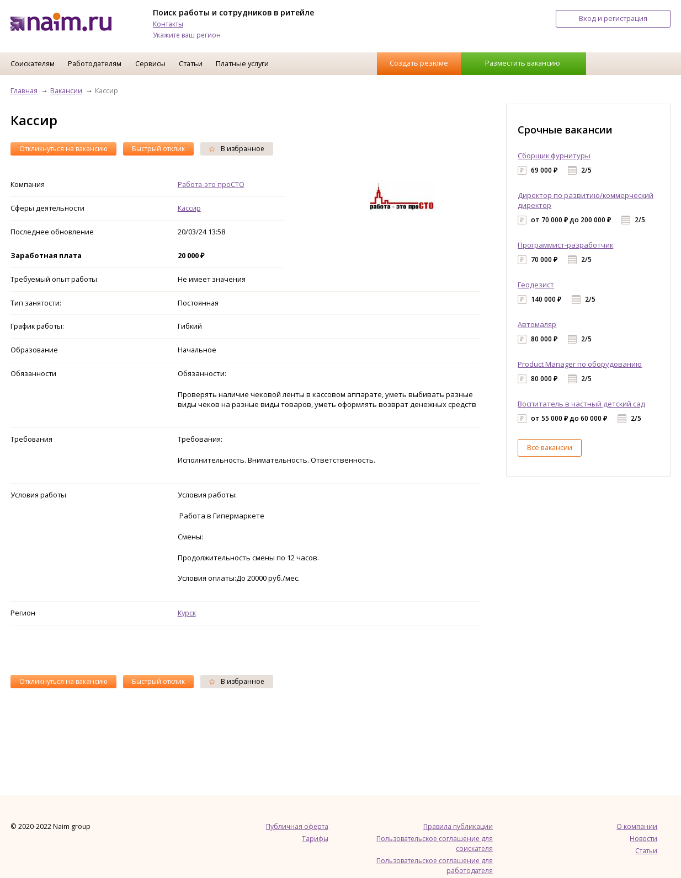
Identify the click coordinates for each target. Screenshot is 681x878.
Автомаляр (537, 324)
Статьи (191, 63)
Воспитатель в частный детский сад (581, 404)
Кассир (189, 208)
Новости (643, 838)
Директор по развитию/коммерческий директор (585, 200)
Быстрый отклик (158, 148)
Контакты (168, 24)
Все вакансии (549, 447)
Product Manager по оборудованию (580, 364)
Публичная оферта (297, 826)
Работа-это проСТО (211, 184)
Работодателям (94, 63)
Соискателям (32, 63)
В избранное (236, 148)
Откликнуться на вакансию (63, 148)
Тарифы (315, 838)
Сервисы (150, 63)
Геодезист (536, 285)
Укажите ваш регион (187, 35)
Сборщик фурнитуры (554, 155)
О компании (636, 826)
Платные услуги (242, 63)
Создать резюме (419, 63)
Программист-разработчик (565, 245)
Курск (187, 613)
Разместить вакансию (522, 63)
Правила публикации (458, 826)
